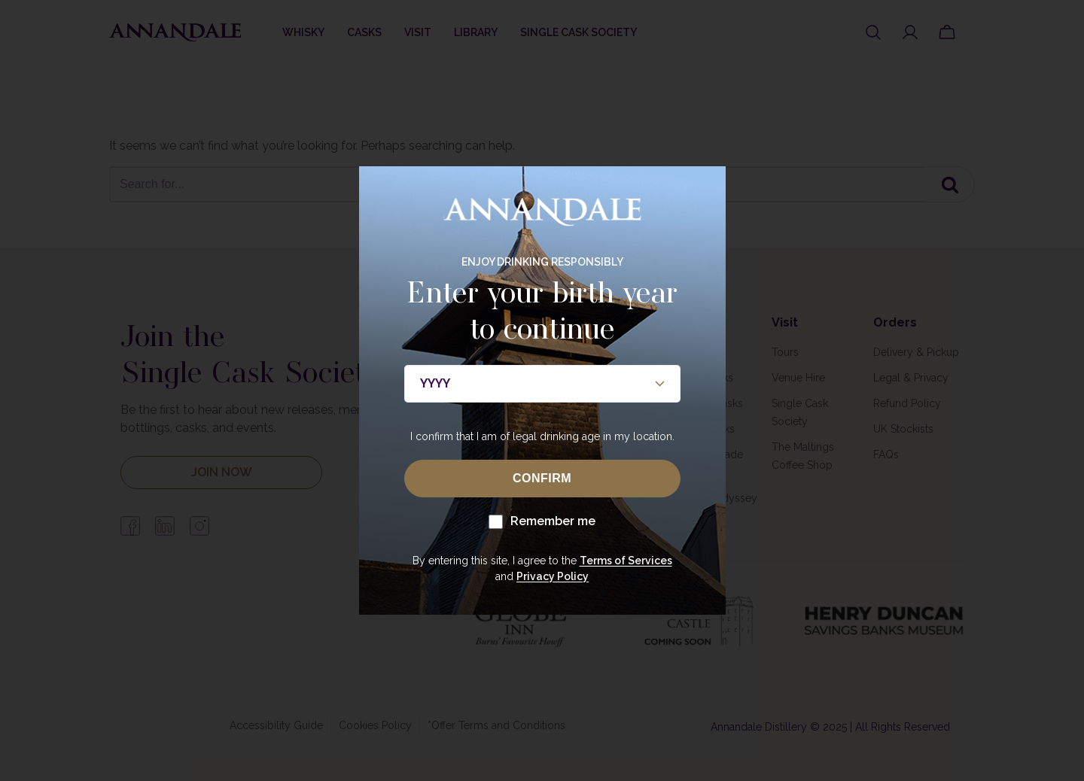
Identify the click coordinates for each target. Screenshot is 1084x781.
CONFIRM (542, 478)
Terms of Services (626, 561)
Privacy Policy (552, 576)
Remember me (542, 521)
